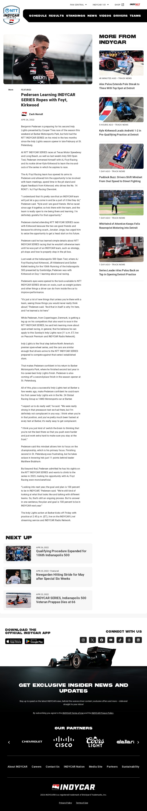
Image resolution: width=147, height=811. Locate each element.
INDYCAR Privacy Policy (102, 713)
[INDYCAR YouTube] (110, 640)
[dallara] (127, 741)
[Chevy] (32, 741)
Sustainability (130, 766)
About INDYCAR (17, 766)
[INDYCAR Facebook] (101, 640)
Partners (112, 766)
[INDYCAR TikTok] (120, 640)
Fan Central (77, 4)
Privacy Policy (65, 802)
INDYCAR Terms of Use (73, 713)
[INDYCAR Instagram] (83, 640)
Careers (36, 766)
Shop (119, 4)
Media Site (96, 766)
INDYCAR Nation (74, 766)
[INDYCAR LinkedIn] (138, 640)
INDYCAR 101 (99, 4)
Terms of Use (82, 802)
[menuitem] (38, 15)
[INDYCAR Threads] (129, 640)
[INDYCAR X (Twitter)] (92, 640)
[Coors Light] (95, 741)
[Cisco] (64, 741)
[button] (9, 742)
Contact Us (53, 766)
